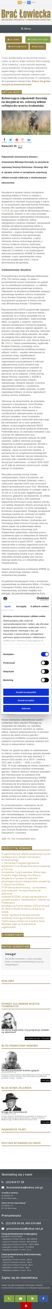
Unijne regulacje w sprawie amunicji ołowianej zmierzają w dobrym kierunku (23, 916)
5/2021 (7, 343)
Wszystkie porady (33, 1038)
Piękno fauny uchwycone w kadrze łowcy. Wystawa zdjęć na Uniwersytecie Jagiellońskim (23, 924)
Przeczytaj (45, 1038)
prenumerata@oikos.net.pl (24, 1228)
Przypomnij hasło (17, 46)
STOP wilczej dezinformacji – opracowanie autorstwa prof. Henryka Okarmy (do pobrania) (24, 890)
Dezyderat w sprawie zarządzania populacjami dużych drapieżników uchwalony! (26, 880)
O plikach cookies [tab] (40, 606)
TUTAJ (5, 211)
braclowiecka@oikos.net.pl (24, 1187)
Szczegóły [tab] (21, 606)
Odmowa (26, 708)
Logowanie (13, 39)
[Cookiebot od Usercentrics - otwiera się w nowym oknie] (37, 598)
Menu (26, 28)
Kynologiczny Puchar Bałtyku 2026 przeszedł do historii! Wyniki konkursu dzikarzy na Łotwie (25, 908)
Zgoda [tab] (7, 606)
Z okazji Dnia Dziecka (13, 884)
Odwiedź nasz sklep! (38, 39)
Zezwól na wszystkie (26, 692)
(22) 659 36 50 (15, 1223)
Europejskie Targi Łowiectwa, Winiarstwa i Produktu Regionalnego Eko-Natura (24, 874)
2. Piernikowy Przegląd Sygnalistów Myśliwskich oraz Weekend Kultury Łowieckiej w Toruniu (26, 866)
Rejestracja (38, 46)
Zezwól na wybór (26, 700)
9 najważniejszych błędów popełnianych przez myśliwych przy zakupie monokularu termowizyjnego (26, 857)
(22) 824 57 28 (15, 1182)
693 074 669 (33, 1223)
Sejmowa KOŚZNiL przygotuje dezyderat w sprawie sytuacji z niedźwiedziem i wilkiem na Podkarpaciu (26, 899)
